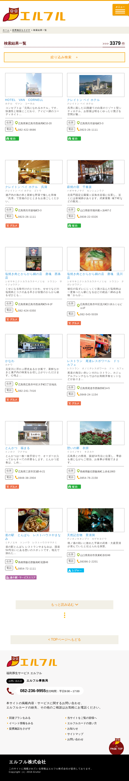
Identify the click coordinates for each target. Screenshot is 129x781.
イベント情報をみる (21, 723)
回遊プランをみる (20, 717)
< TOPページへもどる (64, 639)
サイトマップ (75, 734)
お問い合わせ (75, 739)
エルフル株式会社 (27, 762)
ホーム (6, 30)
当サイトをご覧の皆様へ (82, 717)
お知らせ (72, 728)
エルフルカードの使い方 (82, 723)
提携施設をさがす (21, 30)
